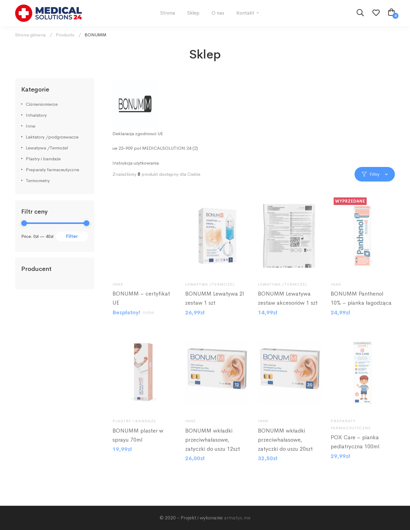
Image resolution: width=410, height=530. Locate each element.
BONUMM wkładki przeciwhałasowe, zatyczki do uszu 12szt (212, 447)
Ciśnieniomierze (42, 104)
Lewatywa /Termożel (47, 148)
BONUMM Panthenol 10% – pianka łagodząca (361, 306)
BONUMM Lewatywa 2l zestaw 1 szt (214, 306)
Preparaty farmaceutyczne (52, 169)
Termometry (38, 180)
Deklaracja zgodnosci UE (137, 133)
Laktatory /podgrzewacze (52, 137)
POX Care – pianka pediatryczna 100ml (355, 450)
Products (65, 35)
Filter (72, 236)
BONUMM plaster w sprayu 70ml (137, 443)
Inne (30, 126)
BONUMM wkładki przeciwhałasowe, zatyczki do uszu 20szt (285, 447)
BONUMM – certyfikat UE (141, 306)
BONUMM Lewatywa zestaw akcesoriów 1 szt (288, 306)
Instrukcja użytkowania (135, 163)
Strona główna (30, 35)
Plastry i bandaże (43, 159)
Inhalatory (36, 115)
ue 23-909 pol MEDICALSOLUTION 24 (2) (155, 148)
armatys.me (237, 518)
